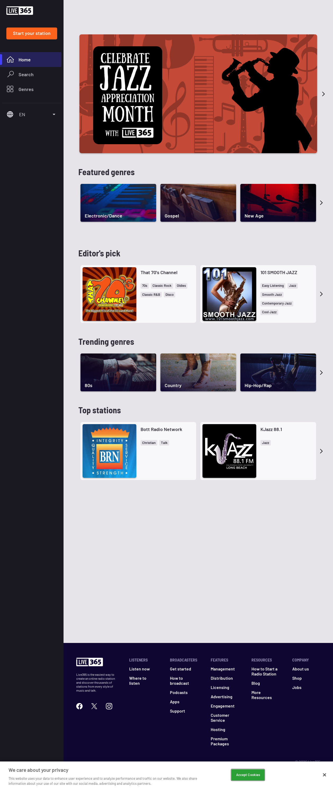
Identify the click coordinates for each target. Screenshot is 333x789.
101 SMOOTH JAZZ (278, 272)
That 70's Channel (159, 272)
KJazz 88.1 (271, 429)
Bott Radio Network (161, 429)
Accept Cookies (248, 775)
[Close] (324, 775)
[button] (145, 286)
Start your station (32, 33)
